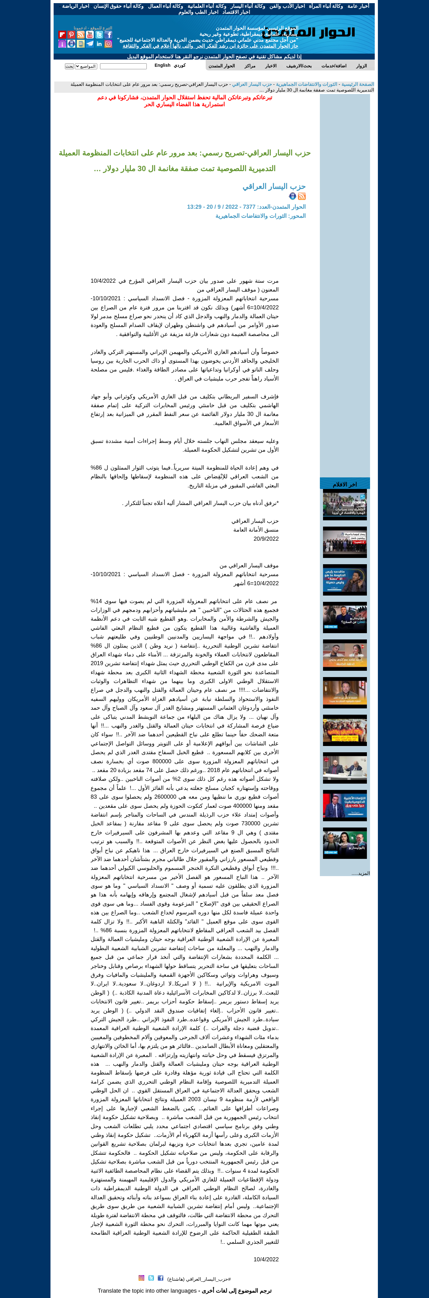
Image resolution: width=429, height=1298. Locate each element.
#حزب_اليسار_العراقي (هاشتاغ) (199, 1279)
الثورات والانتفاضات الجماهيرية (306, 84)
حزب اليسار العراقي (251, 84)
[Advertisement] (345, 188)
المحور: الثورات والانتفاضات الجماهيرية (260, 216)
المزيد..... (361, 873)
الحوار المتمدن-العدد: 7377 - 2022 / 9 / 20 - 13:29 (246, 207)
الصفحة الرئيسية (357, 84)
